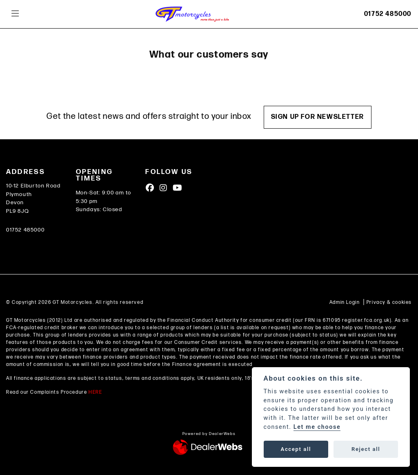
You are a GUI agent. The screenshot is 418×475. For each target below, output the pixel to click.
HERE (95, 392)
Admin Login (344, 302)
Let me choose (317, 427)
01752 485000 (387, 14)
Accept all (296, 449)
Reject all (365, 449)
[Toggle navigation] (15, 14)
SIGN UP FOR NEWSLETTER (317, 117)
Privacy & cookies (389, 302)
